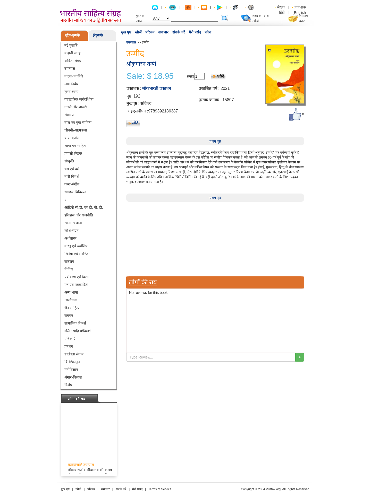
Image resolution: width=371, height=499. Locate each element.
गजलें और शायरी (75, 107)
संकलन (69, 261)
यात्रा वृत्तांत (71, 138)
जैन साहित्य (71, 308)
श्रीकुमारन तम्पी (141, 64)
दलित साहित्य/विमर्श (77, 331)
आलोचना (70, 300)
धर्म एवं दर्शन (72, 169)
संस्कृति (69, 161)
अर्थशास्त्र (70, 238)
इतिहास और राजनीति (78, 215)
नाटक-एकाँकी (73, 76)
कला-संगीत (71, 184)
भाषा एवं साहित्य (75, 146)
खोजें (138, 32)
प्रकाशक (300, 7)
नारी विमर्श (71, 176)
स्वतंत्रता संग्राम (73, 354)
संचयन (68, 315)
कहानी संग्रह (72, 53)
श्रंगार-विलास (73, 377)
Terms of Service (159, 489)
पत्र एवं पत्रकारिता (76, 285)
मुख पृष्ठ (126, 32)
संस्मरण (69, 115)
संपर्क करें (178, 32)
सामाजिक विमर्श (75, 323)
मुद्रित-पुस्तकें (72, 35)
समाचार (163, 32)
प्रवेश (208, 32)
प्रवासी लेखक (73, 153)
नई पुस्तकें (71, 45)
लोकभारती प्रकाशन (156, 88)
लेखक (281, 7)
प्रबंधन (68, 346)
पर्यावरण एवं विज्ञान (77, 277)
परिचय (149, 32)
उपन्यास (69, 68)
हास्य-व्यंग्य (71, 92)
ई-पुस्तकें (98, 35)
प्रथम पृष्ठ (215, 141)
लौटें (135, 123)
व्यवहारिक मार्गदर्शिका (79, 99)
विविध (68, 269)
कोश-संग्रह (71, 231)
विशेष (68, 385)
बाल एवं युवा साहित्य (77, 122)
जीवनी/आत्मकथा (75, 130)
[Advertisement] (215, 238)
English (300, 13)
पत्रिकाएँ (69, 339)
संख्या (190, 76)
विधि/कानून (72, 362)
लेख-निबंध (71, 84)
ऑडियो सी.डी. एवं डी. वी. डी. (83, 207)
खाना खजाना (73, 223)
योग (67, 200)
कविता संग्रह (72, 61)
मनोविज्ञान (71, 369)
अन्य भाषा (71, 292)
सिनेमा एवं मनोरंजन (77, 254)
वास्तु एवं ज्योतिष (75, 246)
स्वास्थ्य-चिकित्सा (75, 192)
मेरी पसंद (195, 32)
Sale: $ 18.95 (150, 76)
